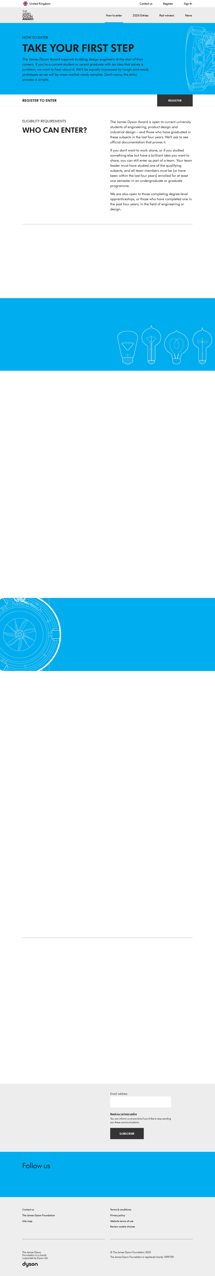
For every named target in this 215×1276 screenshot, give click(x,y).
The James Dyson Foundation (38, 1214)
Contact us (146, 3)
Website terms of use (121, 1220)
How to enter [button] (114, 15)
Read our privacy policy (123, 1112)
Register (168, 3)
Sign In (188, 3)
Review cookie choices (122, 1225)
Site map (27, 1220)
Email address (118, 1092)
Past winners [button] (166, 15)
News (188, 15)
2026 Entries (140, 15)
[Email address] (140, 1100)
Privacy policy (117, 1214)
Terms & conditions (120, 1208)
